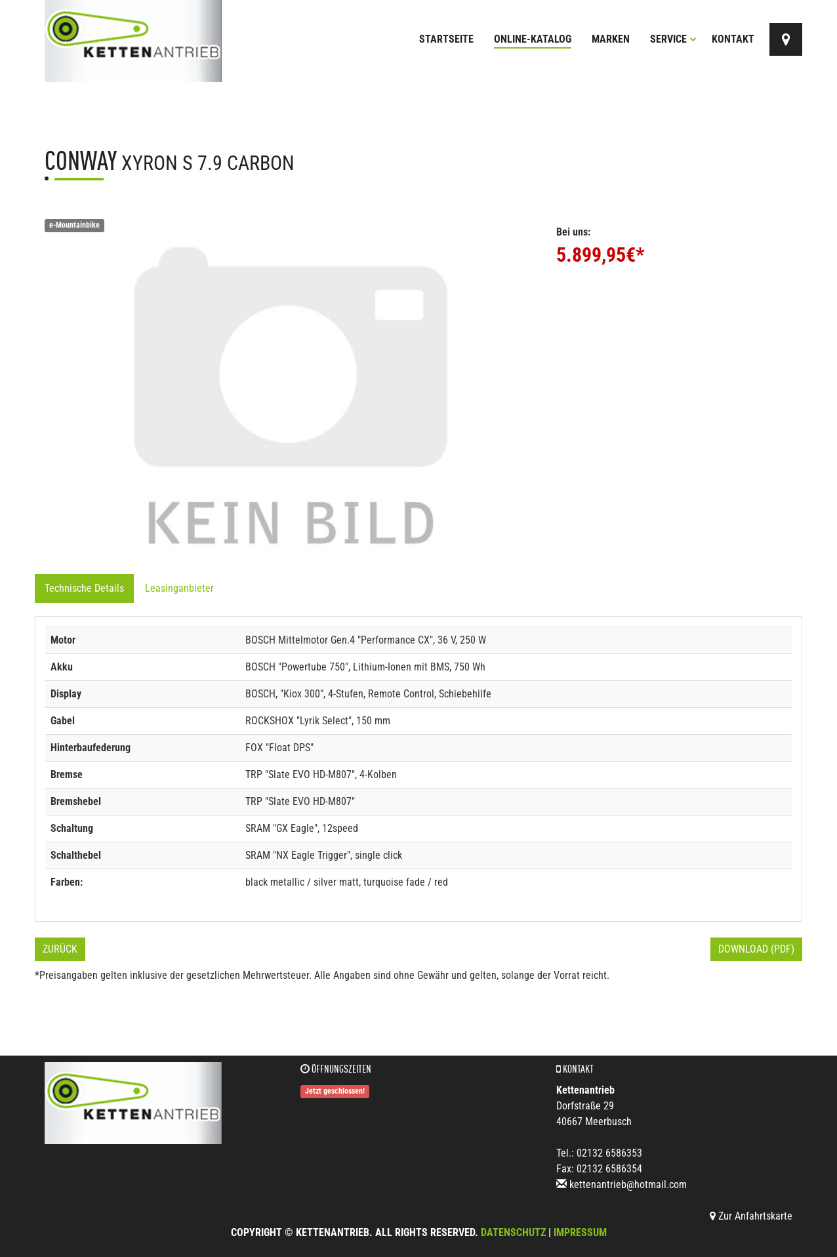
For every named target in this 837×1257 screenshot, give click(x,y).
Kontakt (733, 39)
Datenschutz (513, 1232)
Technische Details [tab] (84, 588)
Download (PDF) (756, 949)
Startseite (446, 39)
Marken (611, 39)
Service (673, 39)
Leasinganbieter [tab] (179, 588)
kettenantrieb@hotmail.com (628, 1184)
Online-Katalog (532, 39)
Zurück (60, 949)
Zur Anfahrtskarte (751, 1216)
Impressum (580, 1232)
